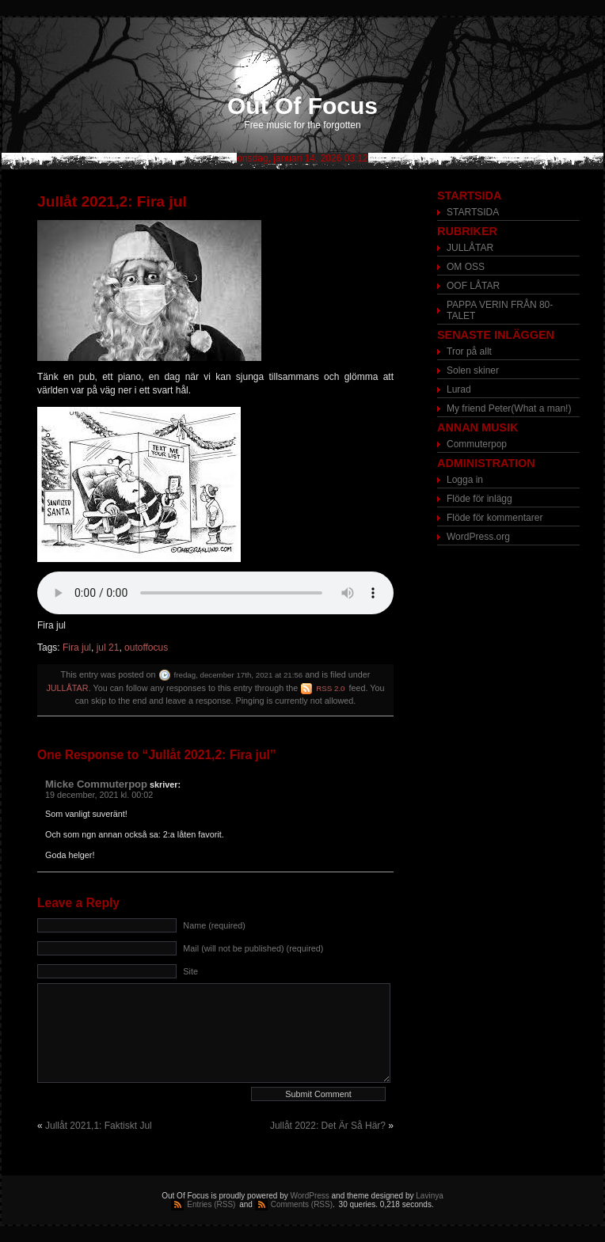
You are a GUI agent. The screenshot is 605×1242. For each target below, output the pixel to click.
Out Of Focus (302, 106)
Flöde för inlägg (479, 498)
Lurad (459, 389)
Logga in (465, 479)
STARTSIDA (473, 212)
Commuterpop (477, 444)
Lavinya (429, 1195)
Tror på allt (469, 351)
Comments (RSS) (302, 1204)
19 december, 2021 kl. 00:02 (99, 795)
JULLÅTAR (67, 688)
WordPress (310, 1195)
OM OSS (466, 266)
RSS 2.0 (330, 688)
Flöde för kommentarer (494, 517)
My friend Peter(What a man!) (509, 408)
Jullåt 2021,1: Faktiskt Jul (98, 1125)
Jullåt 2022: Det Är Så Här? (328, 1125)
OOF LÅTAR (473, 285)
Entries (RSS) (211, 1204)
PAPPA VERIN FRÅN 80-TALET (500, 310)
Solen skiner (473, 370)
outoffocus (146, 647)
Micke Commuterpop (96, 784)
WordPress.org (478, 536)
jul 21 (108, 647)
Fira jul (77, 647)
